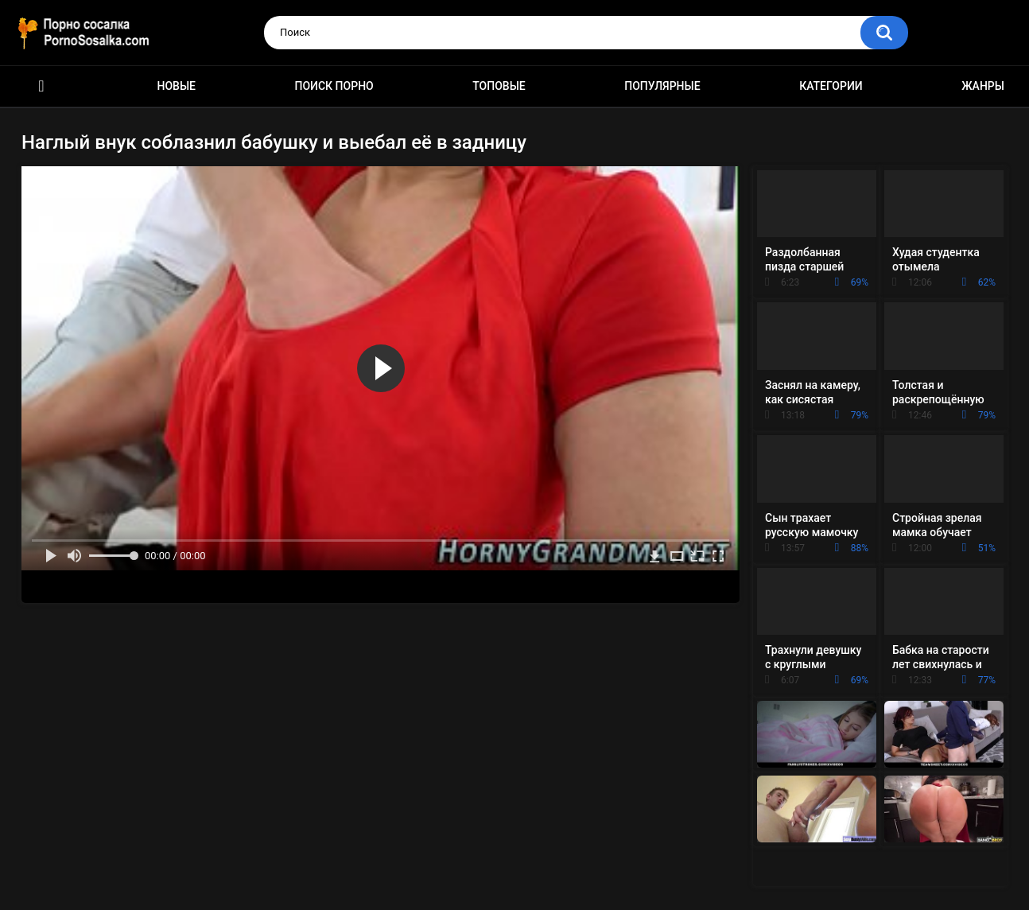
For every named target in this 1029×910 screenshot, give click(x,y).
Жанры (982, 86)
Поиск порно (334, 86)
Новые (176, 86)
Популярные (662, 86)
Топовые (498, 86)
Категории (831, 86)
